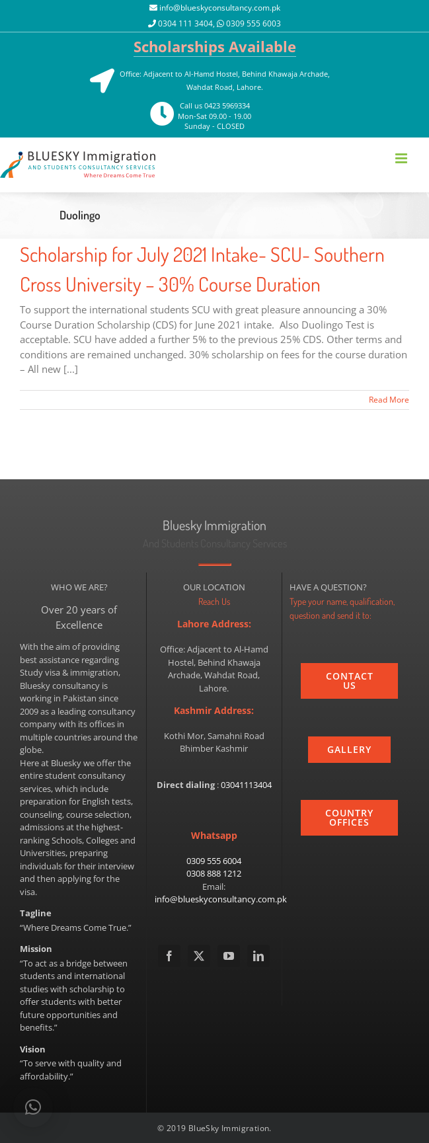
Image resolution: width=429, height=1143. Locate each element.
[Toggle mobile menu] (402, 158)
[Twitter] (199, 956)
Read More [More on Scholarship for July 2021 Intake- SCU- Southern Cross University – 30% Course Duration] (389, 399)
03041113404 (246, 785)
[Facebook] (169, 956)
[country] (349, 818)
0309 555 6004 (213, 861)
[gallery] (349, 749)
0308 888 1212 (213, 873)
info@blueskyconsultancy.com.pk (219, 7)
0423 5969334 (227, 105)
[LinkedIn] (258, 956)
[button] (33, 1107)
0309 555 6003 (253, 23)
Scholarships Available (215, 46)
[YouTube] (228, 956)
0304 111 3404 (185, 23)
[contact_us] (349, 681)
